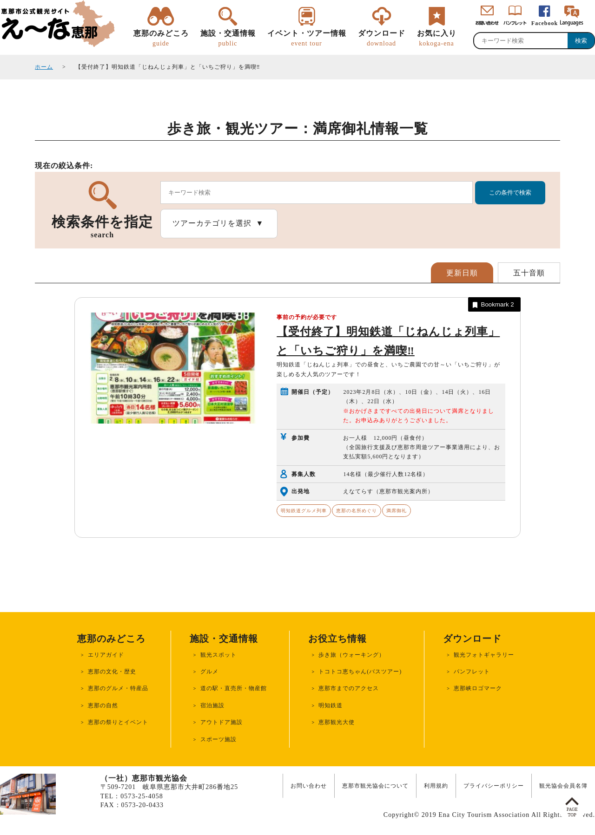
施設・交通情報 (228, 38)
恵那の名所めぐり (356, 510)
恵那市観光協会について (375, 786)
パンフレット (472, 671)
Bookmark (492, 305)
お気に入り (436, 38)
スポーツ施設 (218, 739)
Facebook (544, 23)
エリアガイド (106, 655)
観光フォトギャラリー (484, 655)
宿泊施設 (212, 705)
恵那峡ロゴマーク (478, 688)
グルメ (209, 671)
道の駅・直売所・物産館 (233, 688)
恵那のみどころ (161, 38)
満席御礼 (396, 510)
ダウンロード (381, 38)
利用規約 (436, 786)
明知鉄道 (330, 705)
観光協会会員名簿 (563, 786)
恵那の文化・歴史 (112, 671)
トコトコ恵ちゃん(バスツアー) (360, 671)
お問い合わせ (309, 786)
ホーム (44, 67)
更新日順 (462, 273)
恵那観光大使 (336, 722)
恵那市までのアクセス (348, 688)
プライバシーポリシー (493, 786)
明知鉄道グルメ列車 (304, 510)
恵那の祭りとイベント (118, 722)
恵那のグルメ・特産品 (118, 688)
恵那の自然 (103, 705)
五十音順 (529, 273)
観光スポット (218, 655)
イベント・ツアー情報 (306, 38)
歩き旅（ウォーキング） (351, 655)
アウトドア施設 (221, 722)
